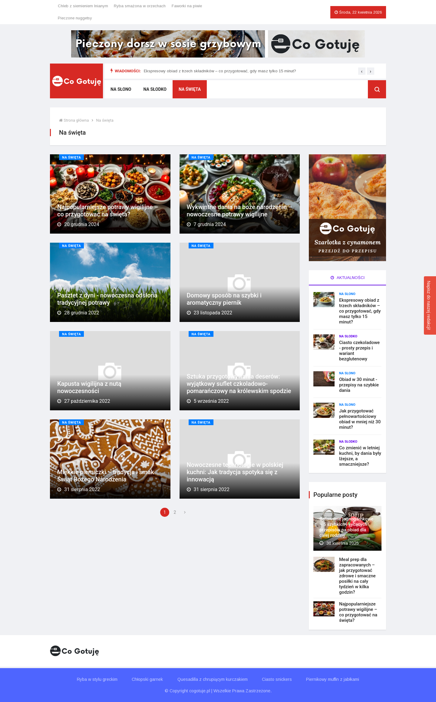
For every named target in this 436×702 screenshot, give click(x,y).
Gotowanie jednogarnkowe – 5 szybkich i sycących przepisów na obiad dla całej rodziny (346, 527)
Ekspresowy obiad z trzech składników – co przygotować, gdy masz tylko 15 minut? (220, 71)
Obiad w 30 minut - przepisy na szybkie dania (359, 385)
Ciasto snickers (277, 679)
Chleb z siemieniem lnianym (83, 6)
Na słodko (155, 89)
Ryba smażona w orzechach (140, 6)
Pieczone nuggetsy (75, 18)
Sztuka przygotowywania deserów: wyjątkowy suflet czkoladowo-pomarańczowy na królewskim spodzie (239, 384)
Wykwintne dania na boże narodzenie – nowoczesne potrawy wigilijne (239, 210)
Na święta (190, 89)
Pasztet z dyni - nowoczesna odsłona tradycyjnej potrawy (107, 299)
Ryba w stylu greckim (97, 679)
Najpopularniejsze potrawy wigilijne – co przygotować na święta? (107, 210)
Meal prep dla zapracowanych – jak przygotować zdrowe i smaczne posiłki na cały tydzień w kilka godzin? (357, 576)
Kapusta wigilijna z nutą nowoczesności (89, 387)
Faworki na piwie (187, 6)
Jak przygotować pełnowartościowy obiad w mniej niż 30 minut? (360, 419)
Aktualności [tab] (348, 277)
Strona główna (74, 120)
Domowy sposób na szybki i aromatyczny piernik (224, 299)
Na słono (121, 89)
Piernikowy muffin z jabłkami (332, 679)
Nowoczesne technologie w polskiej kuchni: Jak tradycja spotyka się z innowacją (235, 472)
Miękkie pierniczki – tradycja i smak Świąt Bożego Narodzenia (105, 475)
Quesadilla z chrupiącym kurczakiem (212, 679)
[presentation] (361, 71)
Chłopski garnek (147, 679)
